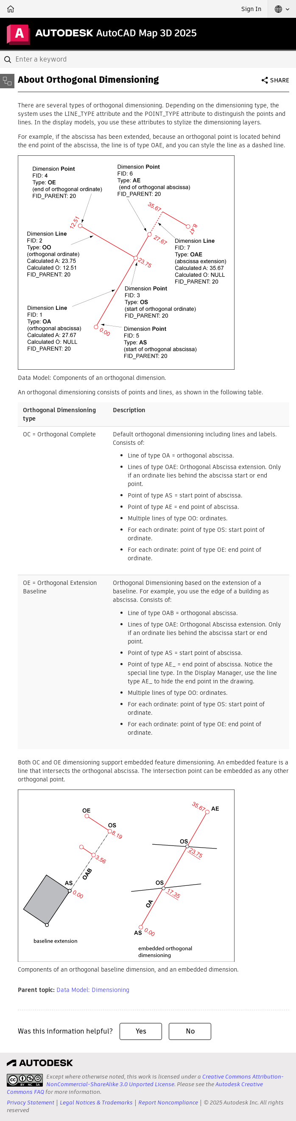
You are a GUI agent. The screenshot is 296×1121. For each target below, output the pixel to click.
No (190, 1031)
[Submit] (8, 59)
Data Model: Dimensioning (92, 990)
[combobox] (148, 59)
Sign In (251, 9)
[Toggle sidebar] (7, 81)
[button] (282, 9)
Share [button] (279, 80)
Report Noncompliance (168, 1103)
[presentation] (25, 1080)
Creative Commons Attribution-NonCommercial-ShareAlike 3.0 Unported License (165, 1080)
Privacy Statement (30, 1103)
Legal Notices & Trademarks (96, 1103)
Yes (141, 1031)
